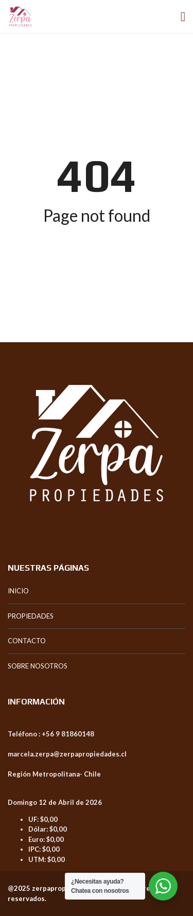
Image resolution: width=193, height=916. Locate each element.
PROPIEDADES (31, 616)
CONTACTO (27, 641)
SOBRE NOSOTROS (37, 666)
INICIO (18, 591)
